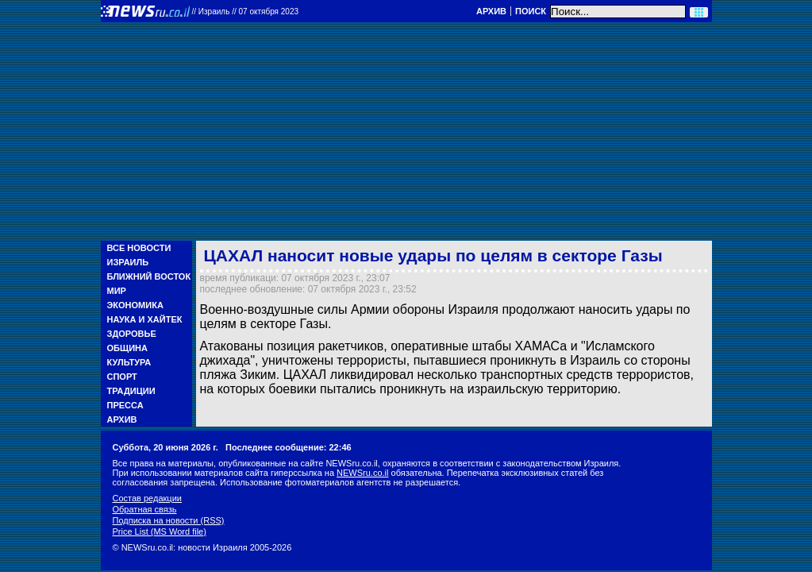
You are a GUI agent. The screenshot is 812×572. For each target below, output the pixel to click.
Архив (491, 11)
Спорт (122, 376)
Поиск (530, 11)
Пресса (125, 405)
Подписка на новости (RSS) (169, 520)
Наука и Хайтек (145, 319)
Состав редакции (147, 498)
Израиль (128, 262)
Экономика (135, 305)
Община (127, 348)
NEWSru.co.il (362, 472)
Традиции (131, 391)
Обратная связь (145, 509)
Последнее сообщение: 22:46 (288, 447)
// (245, 11)
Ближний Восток (149, 276)
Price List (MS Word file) (159, 531)
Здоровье (131, 333)
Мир (116, 291)
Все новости (139, 248)
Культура (129, 362)
